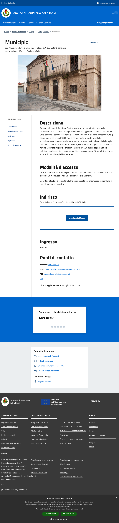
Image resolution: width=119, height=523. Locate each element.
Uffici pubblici (43, 31)
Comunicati (93, 426)
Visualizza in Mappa (77, 218)
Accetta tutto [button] (50, 514)
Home (6, 31)
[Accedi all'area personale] (106, 3)
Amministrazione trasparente (71, 460)
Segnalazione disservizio (40, 464)
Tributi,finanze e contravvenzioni (73, 430)
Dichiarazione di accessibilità (71, 476)
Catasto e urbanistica (39, 439)
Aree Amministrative (9, 426)
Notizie (92, 422)
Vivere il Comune (19, 31)
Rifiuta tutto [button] (68, 514)
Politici (4, 439)
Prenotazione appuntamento (42, 460)
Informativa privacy (67, 468)
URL (41, 278)
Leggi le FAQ (35, 468)
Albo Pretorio (65, 464)
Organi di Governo (8, 422)
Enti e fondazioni (8, 435)
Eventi (91, 446)
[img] (26, 118)
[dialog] (59, 509)
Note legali (64, 472)
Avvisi (91, 430)
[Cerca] (115, 13)
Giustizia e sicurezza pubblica (71, 426)
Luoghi (31, 31)
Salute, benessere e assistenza (72, 439)
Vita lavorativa (36, 430)
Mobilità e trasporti (38, 443)
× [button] (116, 498)
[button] (59, 519)
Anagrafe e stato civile (39, 422)
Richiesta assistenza (39, 472)
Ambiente (64, 434)
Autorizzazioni (65, 443)
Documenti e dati (8, 447)
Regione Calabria (8, 3)
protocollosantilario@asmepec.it (57, 274)
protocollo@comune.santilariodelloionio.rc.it (63, 269)
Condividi (94, 42)
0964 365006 (53, 264)
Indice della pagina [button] (14, 119)
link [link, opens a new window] (82, 509)
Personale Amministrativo (11, 443)
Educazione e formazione (70, 422)
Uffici (3, 430)
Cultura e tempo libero (39, 426)
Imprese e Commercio (39, 435)
